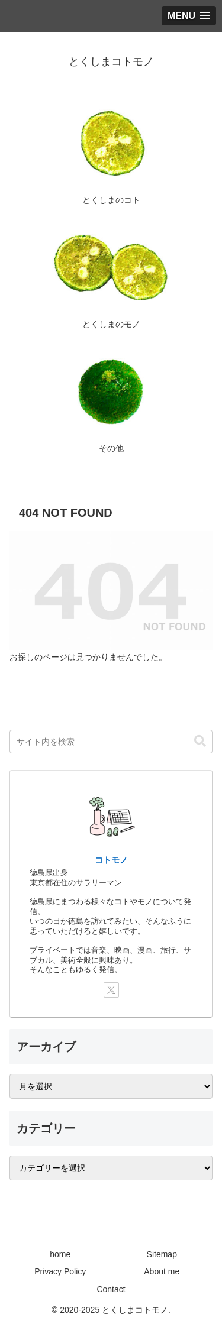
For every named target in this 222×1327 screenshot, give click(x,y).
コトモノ (111, 860)
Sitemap (162, 1254)
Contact (110, 1289)
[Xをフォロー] (111, 990)
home (60, 1254)
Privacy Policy (60, 1271)
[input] (111, 741)
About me (161, 1271)
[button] (200, 741)
